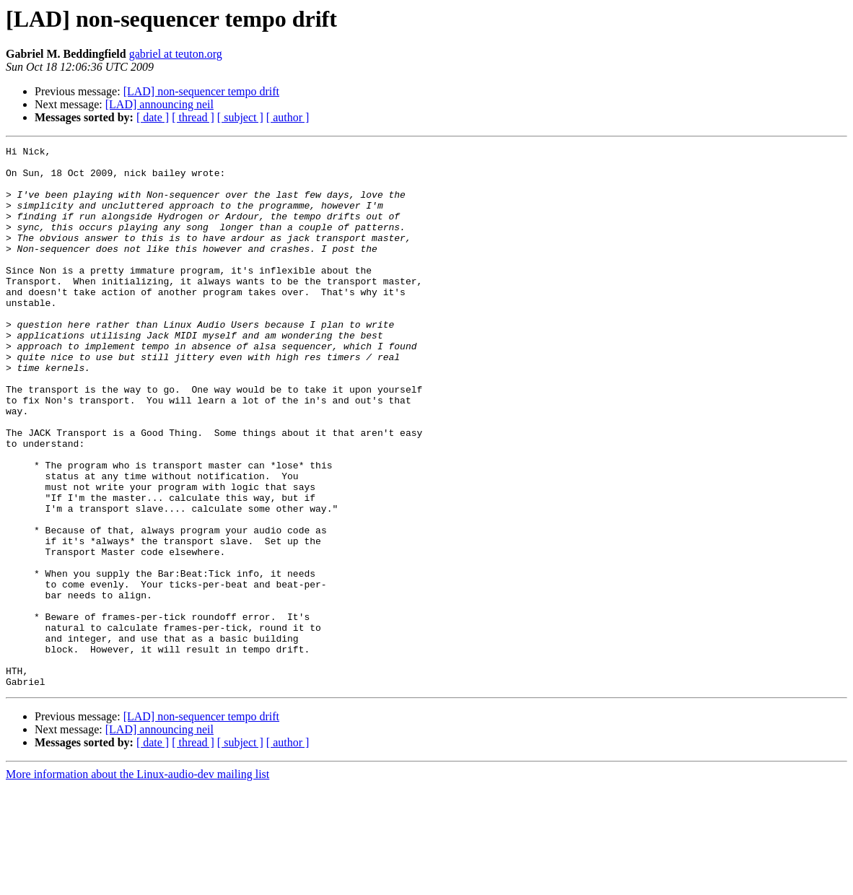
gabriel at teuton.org (175, 54)
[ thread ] (193, 117)
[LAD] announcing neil (159, 104)
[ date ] (152, 117)
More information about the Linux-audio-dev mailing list (137, 882)
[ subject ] (240, 117)
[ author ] (288, 117)
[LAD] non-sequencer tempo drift (201, 91)
